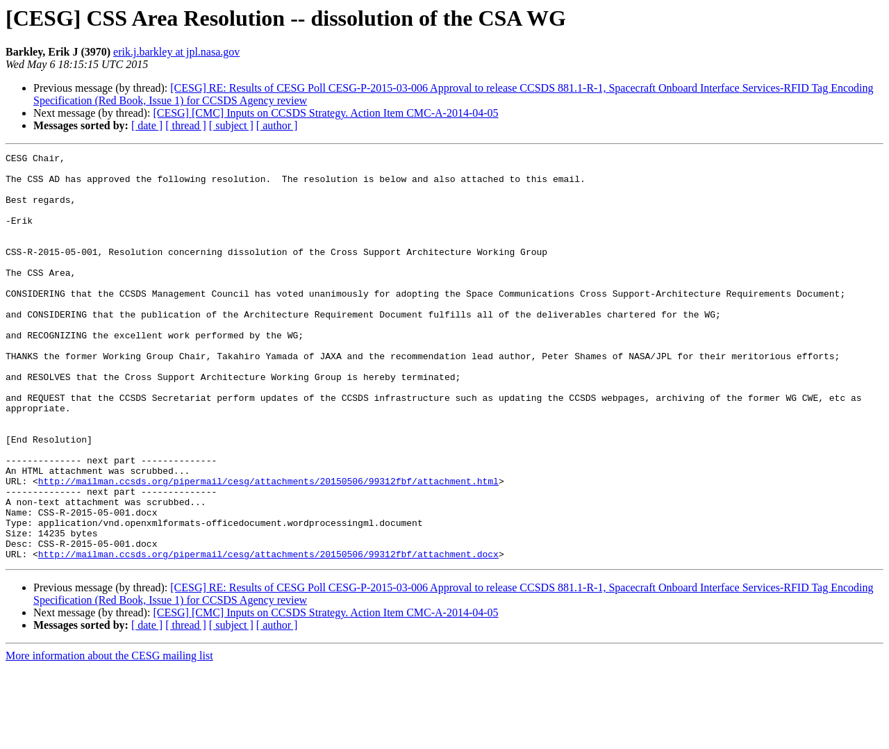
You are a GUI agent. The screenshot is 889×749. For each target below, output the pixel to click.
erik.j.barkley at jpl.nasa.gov (176, 52)
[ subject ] (231, 125)
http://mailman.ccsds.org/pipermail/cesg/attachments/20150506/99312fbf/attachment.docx (268, 635)
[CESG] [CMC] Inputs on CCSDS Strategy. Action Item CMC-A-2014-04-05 (325, 113)
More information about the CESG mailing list (109, 737)
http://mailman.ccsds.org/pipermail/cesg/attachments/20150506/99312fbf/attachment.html (268, 547)
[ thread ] (185, 125)
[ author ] (277, 125)
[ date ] (147, 125)
